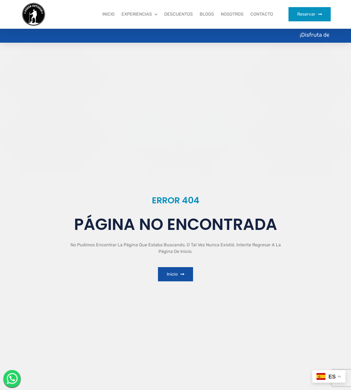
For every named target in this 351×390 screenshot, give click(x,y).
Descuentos (178, 14)
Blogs (207, 14)
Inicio (108, 14)
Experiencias (139, 14)
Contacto (261, 14)
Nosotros (232, 14)
